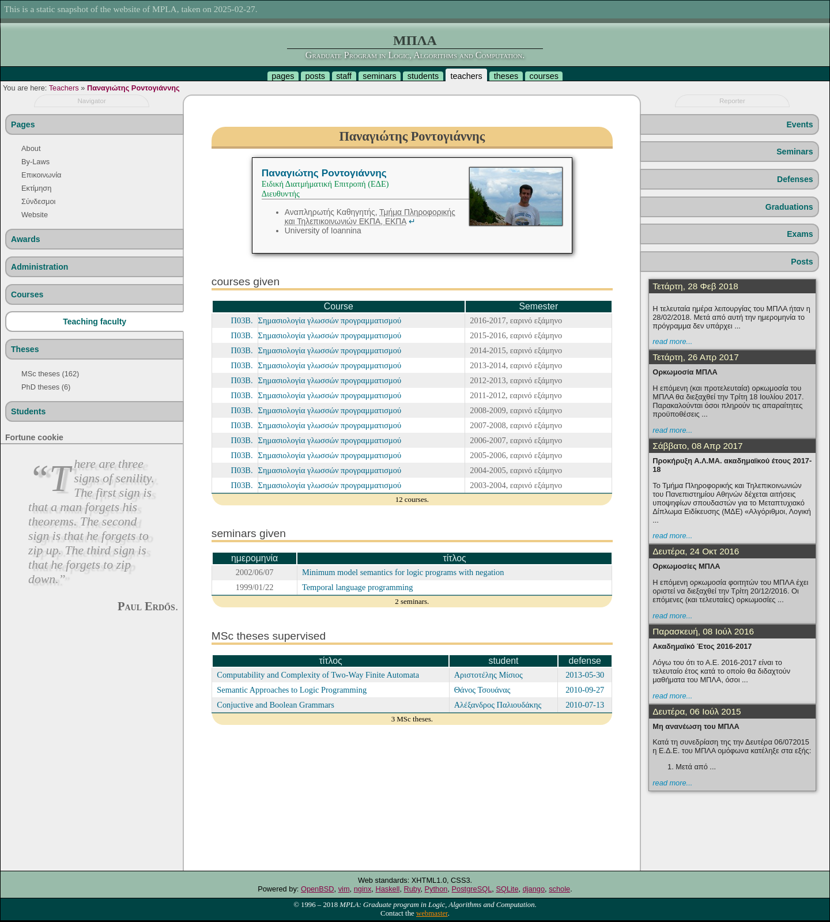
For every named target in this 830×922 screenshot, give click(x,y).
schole (559, 889)
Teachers (64, 88)
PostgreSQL (472, 889)
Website (34, 214)
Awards (25, 239)
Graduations (789, 206)
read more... (672, 341)
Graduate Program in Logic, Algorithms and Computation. (415, 55)
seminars (379, 76)
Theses (25, 349)
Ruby (412, 889)
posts (315, 76)
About (30, 148)
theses (506, 76)
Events (799, 124)
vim (344, 889)
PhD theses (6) (45, 387)
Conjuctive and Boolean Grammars (275, 704)
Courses (27, 294)
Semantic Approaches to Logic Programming (292, 689)
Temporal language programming (357, 587)
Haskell (387, 889)
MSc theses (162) (50, 373)
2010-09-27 (584, 689)
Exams (800, 234)
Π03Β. (242, 320)
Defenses (795, 179)
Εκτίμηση (36, 188)
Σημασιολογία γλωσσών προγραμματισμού (330, 320)
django (534, 889)
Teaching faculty (94, 321)
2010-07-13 (584, 704)
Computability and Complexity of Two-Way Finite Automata (318, 674)
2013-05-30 (584, 674)
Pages (23, 124)
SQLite (507, 889)
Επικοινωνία (41, 175)
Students (28, 411)
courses (543, 76)
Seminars (794, 151)
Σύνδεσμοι (38, 201)
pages (282, 76)
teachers (466, 76)
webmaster (432, 913)
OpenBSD (317, 889)
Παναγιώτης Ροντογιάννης (133, 88)
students (423, 76)
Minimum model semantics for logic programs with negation (403, 572)
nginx (363, 889)
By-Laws (35, 161)
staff (344, 76)
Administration (39, 266)
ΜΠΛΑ (415, 40)
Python (436, 889)
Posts (802, 261)
